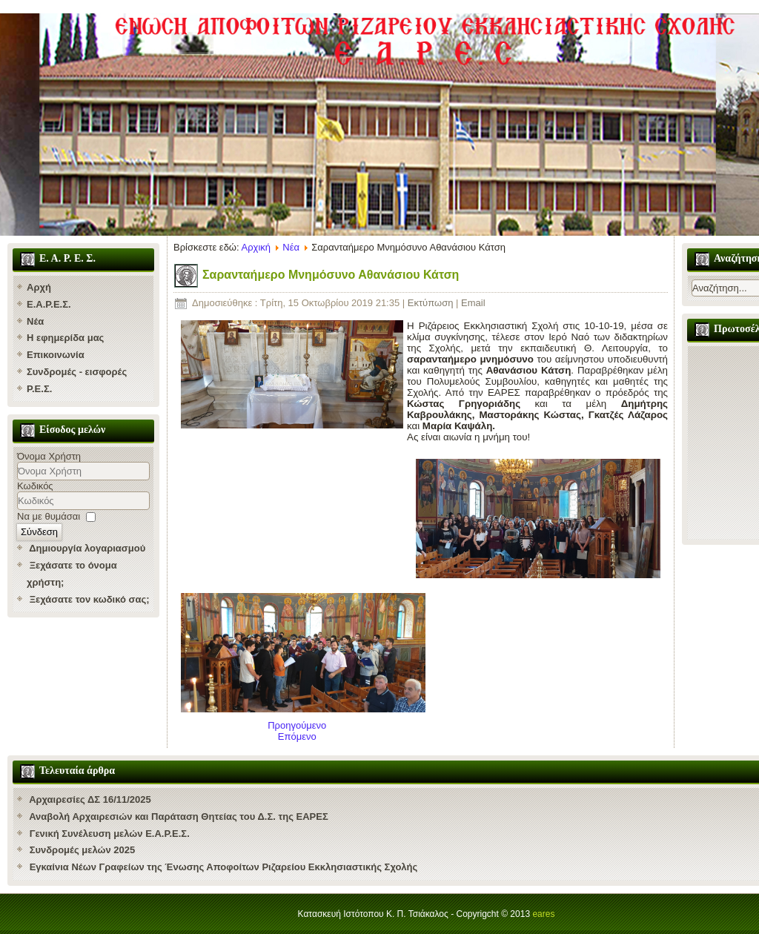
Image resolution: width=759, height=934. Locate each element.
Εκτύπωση (432, 302)
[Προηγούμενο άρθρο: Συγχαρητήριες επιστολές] (297, 725)
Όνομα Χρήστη (49, 456)
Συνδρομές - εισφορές (77, 371)
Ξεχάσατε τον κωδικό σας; (90, 599)
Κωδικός (35, 485)
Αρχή (39, 287)
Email (473, 302)
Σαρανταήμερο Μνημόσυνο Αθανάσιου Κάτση (330, 274)
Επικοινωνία (55, 354)
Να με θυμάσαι (48, 516)
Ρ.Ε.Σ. (39, 388)
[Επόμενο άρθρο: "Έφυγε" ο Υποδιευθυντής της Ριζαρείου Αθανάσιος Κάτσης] (297, 736)
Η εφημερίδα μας (65, 337)
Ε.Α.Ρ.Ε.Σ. (49, 304)
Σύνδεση (39, 531)
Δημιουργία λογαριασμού (87, 548)
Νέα (35, 321)
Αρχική (256, 247)
